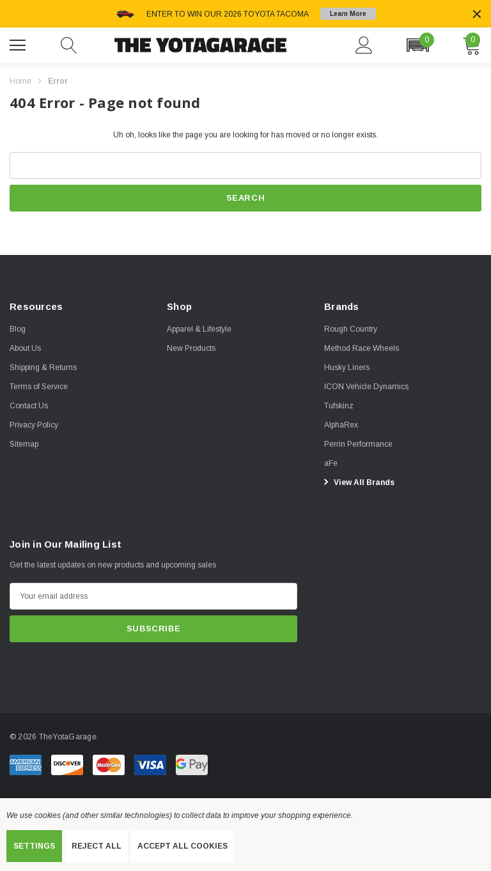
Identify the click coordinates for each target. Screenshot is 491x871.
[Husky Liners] (347, 367)
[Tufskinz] (339, 405)
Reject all (96, 846)
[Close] (477, 14)
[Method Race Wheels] (361, 348)
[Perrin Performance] (358, 444)
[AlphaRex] (341, 425)
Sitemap (24, 444)
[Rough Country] (350, 329)
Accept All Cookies (182, 846)
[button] (417, 45)
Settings (34, 846)
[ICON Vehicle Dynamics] (366, 386)
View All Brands (357, 482)
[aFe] (331, 463)
